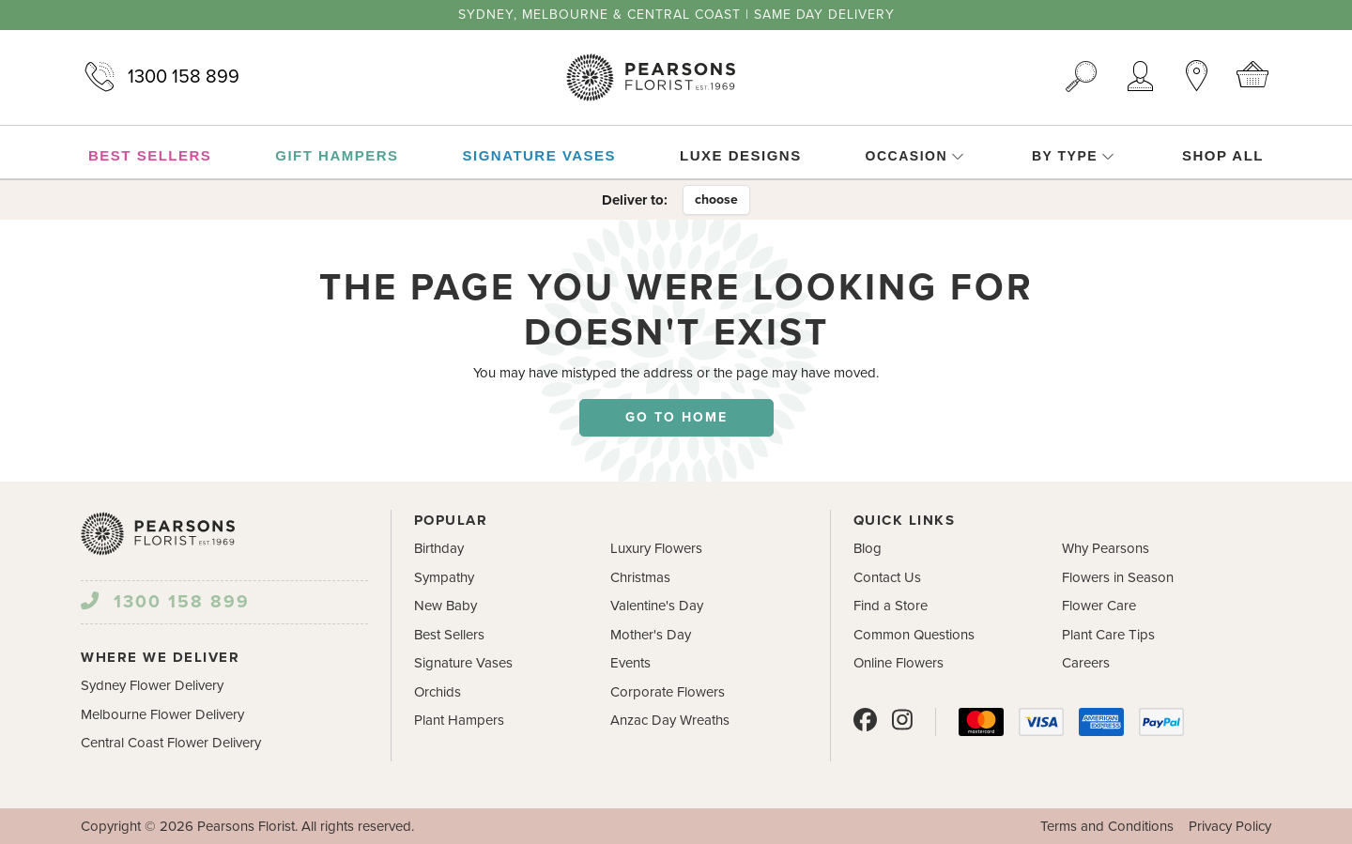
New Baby (445, 605)
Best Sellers (449, 634)
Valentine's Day (656, 605)
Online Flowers (898, 662)
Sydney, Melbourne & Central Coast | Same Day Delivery (676, 15)
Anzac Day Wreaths (670, 720)
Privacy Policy (1230, 826)
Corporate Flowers (667, 691)
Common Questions (914, 634)
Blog (867, 548)
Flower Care (1099, 605)
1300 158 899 (160, 77)
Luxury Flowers (656, 548)
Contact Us (887, 577)
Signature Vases (463, 662)
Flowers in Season (1118, 577)
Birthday (439, 548)
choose (716, 199)
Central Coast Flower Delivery (171, 742)
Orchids (437, 691)
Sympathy (444, 577)
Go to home (676, 417)
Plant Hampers (459, 720)
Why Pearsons (1105, 548)
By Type (1073, 155)
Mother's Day (650, 634)
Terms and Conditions (1107, 826)
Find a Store (890, 605)
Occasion (915, 155)
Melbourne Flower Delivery (162, 714)
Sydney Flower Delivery (152, 685)
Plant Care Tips (1108, 634)
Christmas (640, 577)
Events (630, 662)
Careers (1086, 662)
